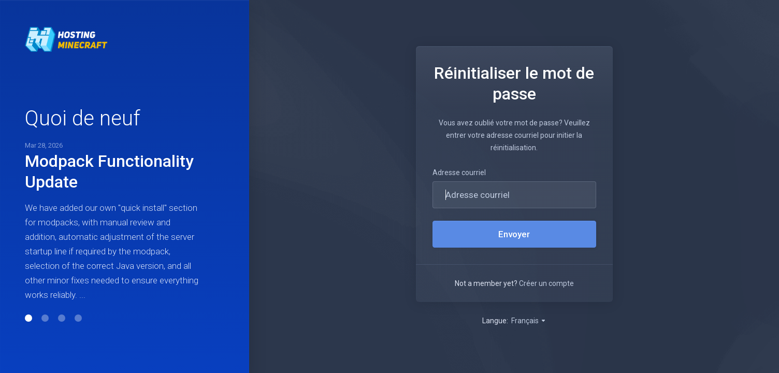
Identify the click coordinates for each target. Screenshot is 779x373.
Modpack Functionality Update (109, 171)
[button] (28, 318)
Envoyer (514, 234)
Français (528, 321)
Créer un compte (546, 283)
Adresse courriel (459, 172)
